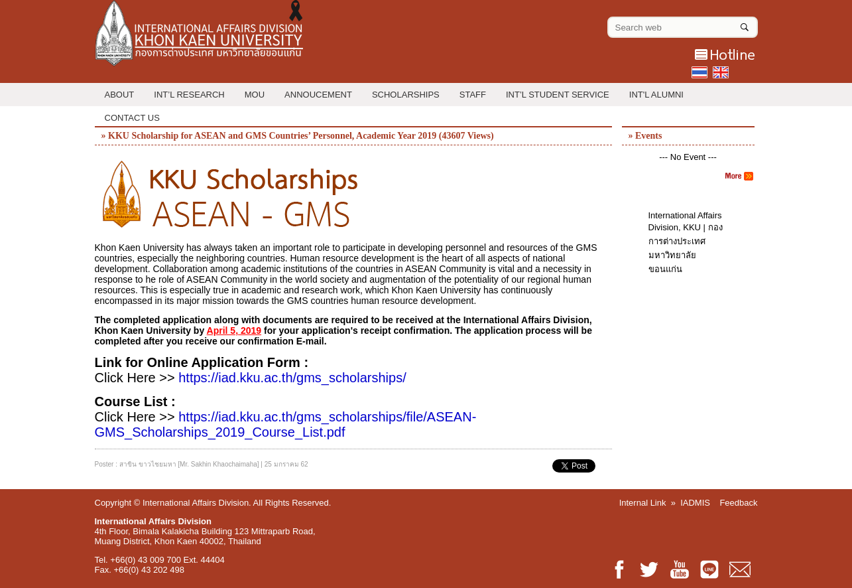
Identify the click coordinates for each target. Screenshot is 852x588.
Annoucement (318, 95)
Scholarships (406, 95)
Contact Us (132, 118)
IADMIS (695, 503)
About (120, 95)
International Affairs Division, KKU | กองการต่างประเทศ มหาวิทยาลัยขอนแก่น (685, 242)
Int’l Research (189, 95)
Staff (472, 95)
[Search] (745, 24)
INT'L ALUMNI (656, 95)
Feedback (738, 503)
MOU (255, 95)
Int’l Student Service (557, 95)
